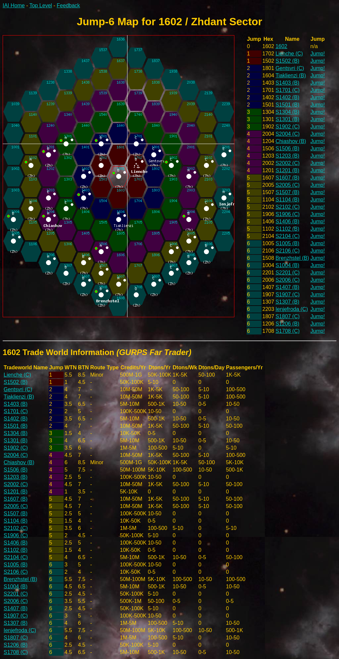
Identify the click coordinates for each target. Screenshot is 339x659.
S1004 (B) (287, 265)
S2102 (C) (287, 207)
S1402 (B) (287, 97)
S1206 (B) (287, 324)
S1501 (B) (287, 105)
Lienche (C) (289, 53)
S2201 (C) (287, 272)
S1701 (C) (287, 90)
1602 (281, 46)
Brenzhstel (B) (292, 258)
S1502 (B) (287, 61)
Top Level (40, 5)
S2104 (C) (287, 236)
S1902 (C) (287, 126)
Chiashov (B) (290, 141)
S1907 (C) (287, 294)
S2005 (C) (287, 185)
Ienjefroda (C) (291, 309)
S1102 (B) (287, 229)
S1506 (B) (287, 148)
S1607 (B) (287, 178)
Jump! (318, 53)
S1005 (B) (287, 243)
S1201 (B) (287, 170)
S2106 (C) (287, 251)
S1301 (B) (287, 119)
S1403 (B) (287, 83)
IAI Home (14, 5)
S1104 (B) (287, 199)
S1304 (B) (287, 112)
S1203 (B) (287, 156)
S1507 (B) (287, 192)
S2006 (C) (287, 280)
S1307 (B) (287, 302)
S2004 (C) (287, 134)
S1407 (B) (287, 287)
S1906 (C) (287, 214)
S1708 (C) (287, 331)
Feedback (68, 5)
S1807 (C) (287, 316)
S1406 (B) (287, 221)
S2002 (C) (287, 163)
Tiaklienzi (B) (290, 75)
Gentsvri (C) (289, 68)
